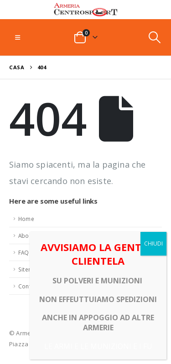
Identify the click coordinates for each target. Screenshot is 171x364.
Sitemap (29, 269)
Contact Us (32, 286)
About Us (30, 235)
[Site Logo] (86, 9)
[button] (17, 37)
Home (26, 218)
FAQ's (26, 252)
